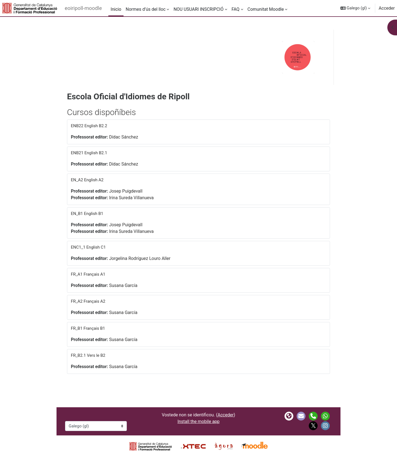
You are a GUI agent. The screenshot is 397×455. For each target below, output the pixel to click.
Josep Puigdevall (126, 191)
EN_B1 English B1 (87, 213)
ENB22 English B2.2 (89, 125)
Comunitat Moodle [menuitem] (266, 9)
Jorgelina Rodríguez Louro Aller (140, 258)
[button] (355, 8)
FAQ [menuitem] (236, 9)
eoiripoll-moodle (83, 8)
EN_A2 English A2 (87, 179)
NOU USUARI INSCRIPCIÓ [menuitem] (198, 9)
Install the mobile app (199, 421)
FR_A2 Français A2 (88, 301)
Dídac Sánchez (123, 137)
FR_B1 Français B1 (88, 328)
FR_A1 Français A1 (88, 274)
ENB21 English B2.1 (89, 152)
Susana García (123, 285)
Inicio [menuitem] (116, 9)
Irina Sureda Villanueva (131, 197)
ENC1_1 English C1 (88, 247)
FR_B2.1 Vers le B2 (88, 355)
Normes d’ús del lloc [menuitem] (146, 9)
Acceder (387, 8)
